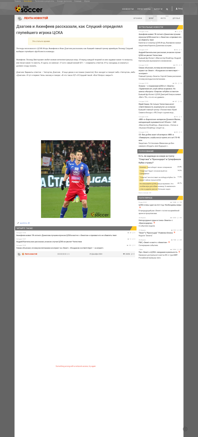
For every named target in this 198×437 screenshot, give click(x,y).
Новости (128, 9)
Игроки (87, 1)
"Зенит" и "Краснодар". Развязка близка (156, 233)
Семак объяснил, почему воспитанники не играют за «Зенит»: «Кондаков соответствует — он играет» (60, 248)
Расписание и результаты (44, 1)
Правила (18, 1)
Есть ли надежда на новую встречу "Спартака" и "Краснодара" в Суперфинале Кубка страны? (160, 159)
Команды (78, 1)
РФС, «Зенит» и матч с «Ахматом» (153, 242)
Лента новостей (31, 254)
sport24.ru (23, 223)
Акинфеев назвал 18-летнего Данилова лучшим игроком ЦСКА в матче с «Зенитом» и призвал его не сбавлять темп (66, 235)
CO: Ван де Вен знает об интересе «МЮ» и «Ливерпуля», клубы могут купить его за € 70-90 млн (159, 137)
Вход (179, 8)
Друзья (178, 17)
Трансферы (28, 1)
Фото (165, 17)
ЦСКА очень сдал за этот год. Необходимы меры (160, 205)
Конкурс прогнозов (64, 1)
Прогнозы (144, 9)
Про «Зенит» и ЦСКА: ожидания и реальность (158, 252)
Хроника (137, 18)
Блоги (159, 9)
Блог (153, 17)
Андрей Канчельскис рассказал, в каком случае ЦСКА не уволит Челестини (49, 242)
